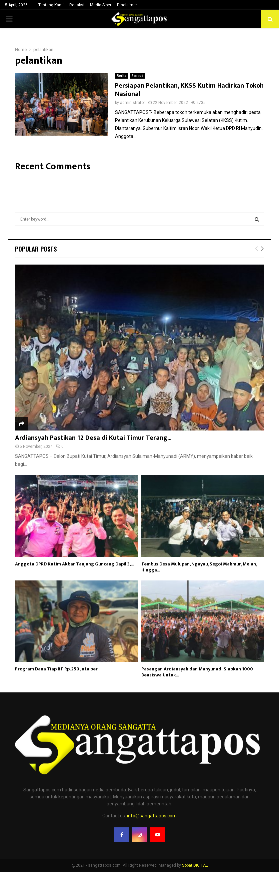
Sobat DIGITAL (195, 865)
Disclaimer (127, 5)
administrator (132, 102)
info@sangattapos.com (152, 815)
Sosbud (137, 76)
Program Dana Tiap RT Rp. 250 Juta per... (57, 669)
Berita (121, 76)
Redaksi (76, 5)
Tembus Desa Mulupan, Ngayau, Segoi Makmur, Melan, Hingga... (199, 567)
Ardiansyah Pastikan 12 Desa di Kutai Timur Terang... (93, 437)
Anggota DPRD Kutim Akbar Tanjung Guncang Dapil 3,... (74, 564)
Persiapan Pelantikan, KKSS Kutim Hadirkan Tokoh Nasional (189, 90)
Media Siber (100, 5)
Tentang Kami (51, 5)
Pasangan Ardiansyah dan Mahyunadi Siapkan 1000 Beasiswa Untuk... (197, 672)
